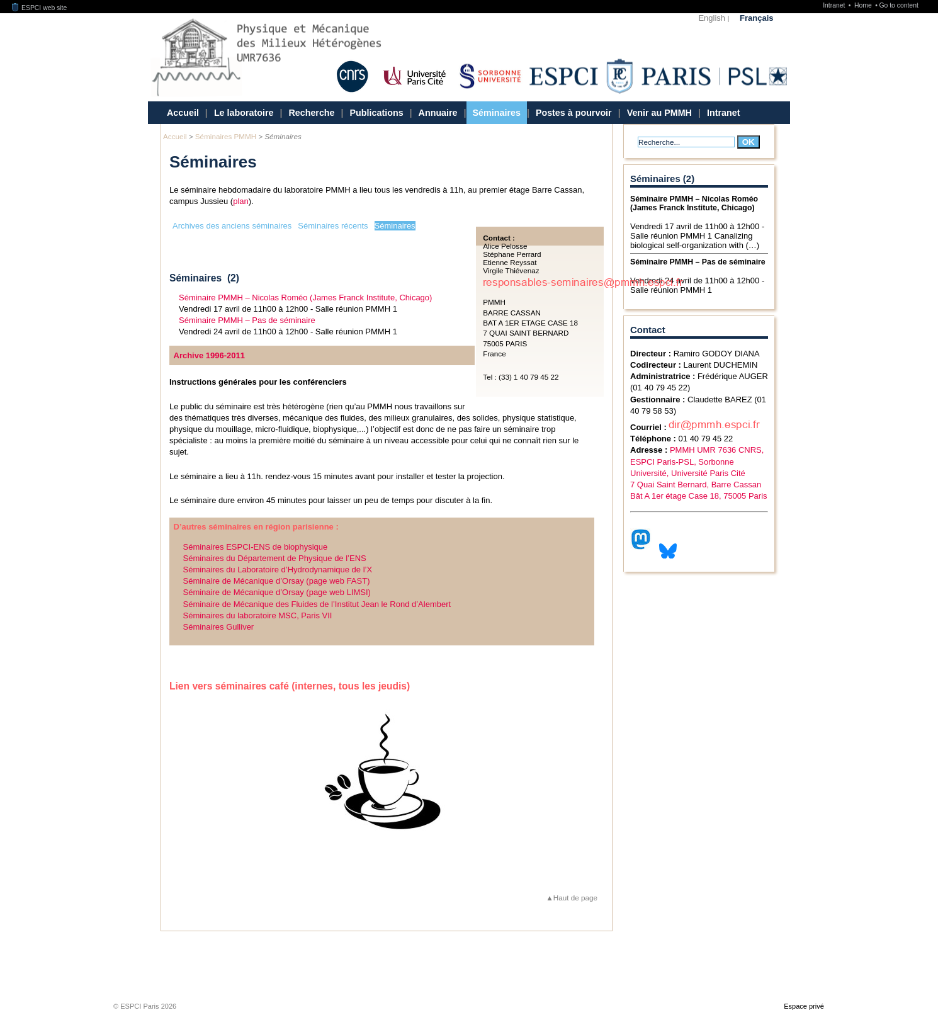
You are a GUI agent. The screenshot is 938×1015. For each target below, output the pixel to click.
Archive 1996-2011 (209, 355)
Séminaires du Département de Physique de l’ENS (274, 558)
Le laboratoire (244, 113)
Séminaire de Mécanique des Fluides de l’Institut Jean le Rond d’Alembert (317, 604)
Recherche (311, 113)
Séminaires (497, 113)
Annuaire (438, 113)
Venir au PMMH (659, 113)
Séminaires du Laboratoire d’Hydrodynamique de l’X (278, 569)
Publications (377, 113)
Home (864, 5)
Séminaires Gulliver (218, 627)
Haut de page (575, 897)
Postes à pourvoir (574, 113)
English (711, 18)
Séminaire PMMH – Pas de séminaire (247, 320)
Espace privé (804, 1006)
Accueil (183, 113)
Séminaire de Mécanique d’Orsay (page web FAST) (276, 581)
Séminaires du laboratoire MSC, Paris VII (257, 615)
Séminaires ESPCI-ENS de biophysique (255, 547)
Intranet (835, 5)
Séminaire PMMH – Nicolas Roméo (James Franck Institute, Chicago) (305, 297)
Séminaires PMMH (225, 136)
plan (241, 201)
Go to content (898, 5)
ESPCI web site (39, 7)
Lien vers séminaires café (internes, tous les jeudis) (289, 686)
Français (756, 18)
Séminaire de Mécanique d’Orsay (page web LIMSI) (277, 592)
